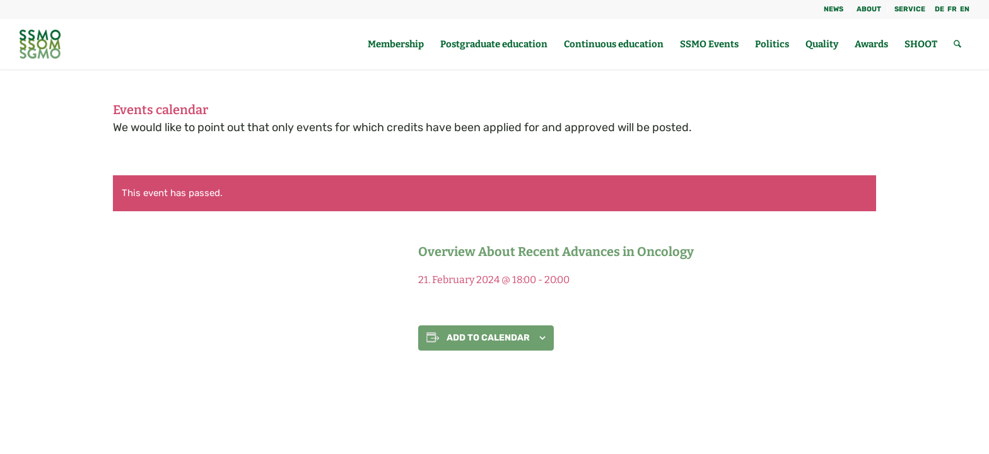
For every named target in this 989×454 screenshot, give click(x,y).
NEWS (833, 9)
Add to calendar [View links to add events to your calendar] (488, 337)
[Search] (957, 44)
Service (909, 9)
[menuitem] (833, 9)
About (869, 9)
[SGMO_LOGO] (40, 44)
